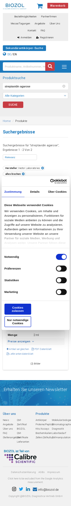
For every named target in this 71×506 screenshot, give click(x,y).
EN (14, 54)
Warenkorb (57, 5)
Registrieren (45, 37)
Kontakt (32, 30)
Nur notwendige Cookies (17, 321)
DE (9, 54)
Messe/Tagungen (20, 23)
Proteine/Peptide (45, 424)
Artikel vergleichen (18, 349)
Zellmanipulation (61, 437)
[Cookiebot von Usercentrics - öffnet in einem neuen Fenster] (50, 181)
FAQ (43, 30)
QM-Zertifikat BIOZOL (22, 424)
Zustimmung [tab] (13, 191)
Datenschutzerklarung (23, 472)
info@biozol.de (46, 489)
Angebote (40, 23)
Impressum (53, 472)
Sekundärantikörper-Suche (24, 48)
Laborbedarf (59, 433)
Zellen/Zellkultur (44, 437)
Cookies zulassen (18, 309)
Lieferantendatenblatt (20, 353)
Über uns (55, 23)
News (6, 420)
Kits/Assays (42, 428)
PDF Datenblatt (41, 349)
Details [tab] (35, 191)
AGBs (41, 472)
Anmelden (24, 37)
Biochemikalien (44, 433)
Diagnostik (58, 428)
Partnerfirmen (49, 16)
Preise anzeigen (21, 341)
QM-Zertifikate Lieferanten (23, 437)
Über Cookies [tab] (57, 191)
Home (7, 121)
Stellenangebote (11, 437)
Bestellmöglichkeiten (25, 16)
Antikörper (41, 420)
